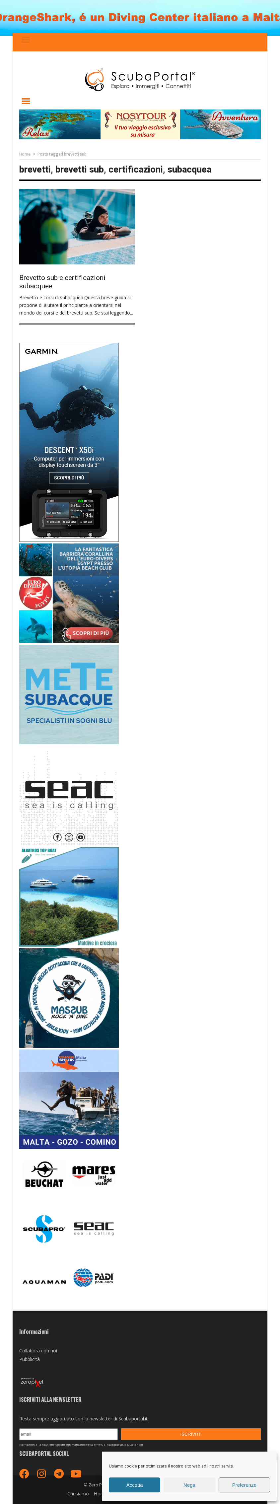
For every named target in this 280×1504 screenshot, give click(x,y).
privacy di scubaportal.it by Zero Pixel (118, 1444)
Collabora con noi (38, 1350)
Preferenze (244, 1485)
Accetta (134, 1485)
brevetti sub (79, 169)
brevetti (35, 169)
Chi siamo (78, 1493)
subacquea (189, 169)
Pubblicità (29, 1359)
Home (25, 154)
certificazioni (135, 169)
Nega (189, 1485)
